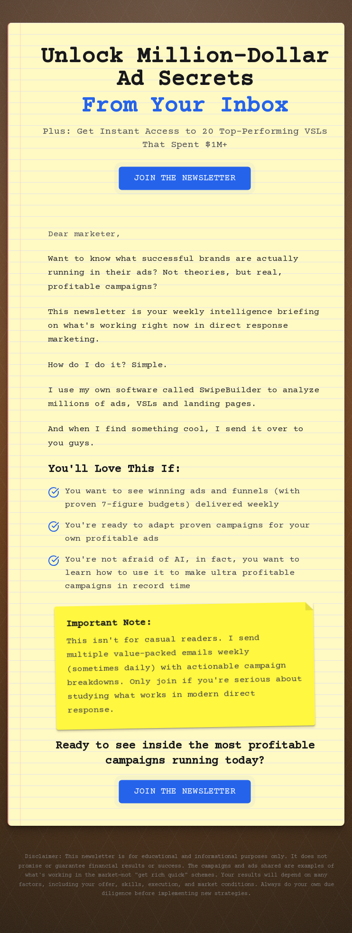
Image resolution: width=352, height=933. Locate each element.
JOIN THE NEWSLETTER (184, 178)
